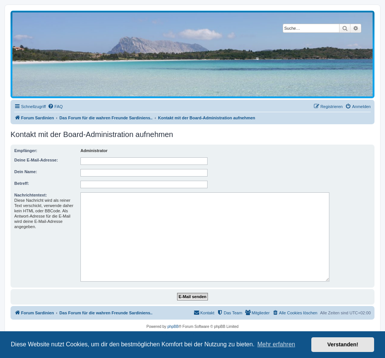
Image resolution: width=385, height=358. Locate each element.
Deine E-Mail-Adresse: (36, 160)
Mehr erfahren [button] (276, 344)
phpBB (173, 326)
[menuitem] (55, 106)
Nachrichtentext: (30, 195)
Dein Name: (25, 171)
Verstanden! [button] (342, 344)
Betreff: (21, 183)
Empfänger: (25, 150)
